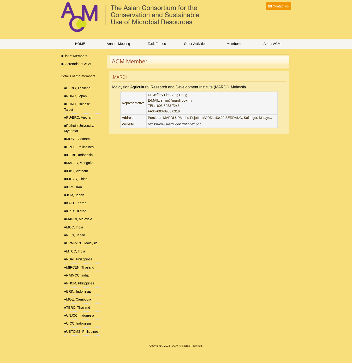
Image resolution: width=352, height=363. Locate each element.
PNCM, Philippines (80, 283)
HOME (80, 44)
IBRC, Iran (74, 187)
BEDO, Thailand (78, 88)
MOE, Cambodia (78, 299)
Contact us (281, 6)
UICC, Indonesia (78, 323)
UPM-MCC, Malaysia (82, 243)
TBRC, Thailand (78, 307)
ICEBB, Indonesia (79, 155)
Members (233, 44)
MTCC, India (75, 251)
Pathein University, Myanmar (79, 128)
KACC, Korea (76, 203)
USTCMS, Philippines (82, 331)
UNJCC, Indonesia (80, 315)
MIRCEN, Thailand (80, 267)
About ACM (271, 44)
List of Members (75, 56)
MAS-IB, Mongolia (79, 163)
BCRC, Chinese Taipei (77, 106)
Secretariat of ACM (77, 64)
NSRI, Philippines (79, 259)
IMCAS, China (77, 179)
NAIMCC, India (77, 275)
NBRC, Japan (76, 96)
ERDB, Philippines (80, 147)
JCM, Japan (75, 195)
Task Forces (157, 44)
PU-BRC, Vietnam (79, 117)
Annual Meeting (118, 44)
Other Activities (195, 44)
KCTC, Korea (76, 211)
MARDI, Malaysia (79, 219)
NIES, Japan (75, 235)
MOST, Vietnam (78, 139)
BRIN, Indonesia (78, 291)
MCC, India (74, 227)
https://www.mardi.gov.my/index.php (174, 124)
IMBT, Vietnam (77, 171)
